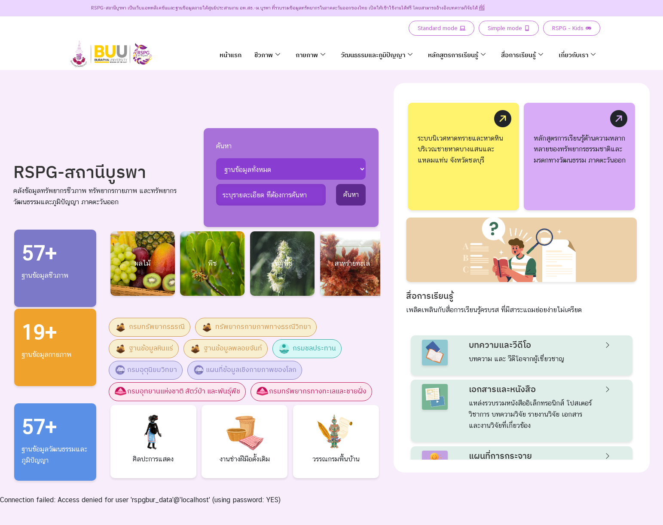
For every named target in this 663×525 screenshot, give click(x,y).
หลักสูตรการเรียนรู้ (457, 55)
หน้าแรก (230, 55)
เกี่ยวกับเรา (577, 55)
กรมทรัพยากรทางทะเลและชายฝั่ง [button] (311, 391)
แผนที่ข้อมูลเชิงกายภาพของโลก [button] (244, 370)
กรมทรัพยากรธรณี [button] (149, 327)
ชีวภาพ (267, 55)
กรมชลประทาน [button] (307, 348)
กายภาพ (310, 55)
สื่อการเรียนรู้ (522, 55)
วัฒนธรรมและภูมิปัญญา (376, 55)
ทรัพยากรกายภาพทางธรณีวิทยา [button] (256, 327)
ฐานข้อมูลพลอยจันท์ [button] (225, 348)
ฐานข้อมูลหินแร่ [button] (143, 348)
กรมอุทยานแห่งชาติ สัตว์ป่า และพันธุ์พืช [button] (177, 391)
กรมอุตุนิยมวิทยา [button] (145, 370)
